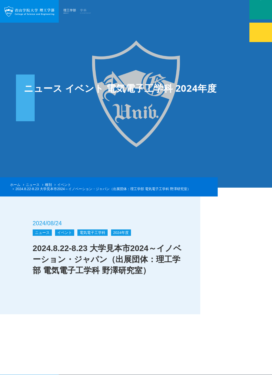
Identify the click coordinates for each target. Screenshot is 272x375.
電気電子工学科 (92, 232)
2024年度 (121, 232)
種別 (48, 185)
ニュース (33, 185)
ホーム (15, 185)
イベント (64, 185)
